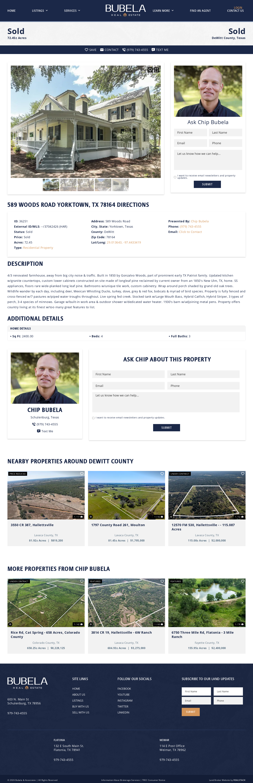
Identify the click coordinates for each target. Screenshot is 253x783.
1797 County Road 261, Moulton (118, 524)
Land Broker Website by (227, 777)
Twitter (123, 705)
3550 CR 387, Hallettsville (32, 524)
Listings (40, 10)
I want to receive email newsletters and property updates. (206, 176)
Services (72, 10)
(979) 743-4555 (190, 226)
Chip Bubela (200, 221)
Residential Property (38, 248)
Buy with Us (80, 705)
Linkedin (123, 711)
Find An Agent (200, 11)
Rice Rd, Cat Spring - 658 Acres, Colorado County (45, 633)
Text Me (45, 431)
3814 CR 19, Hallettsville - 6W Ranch (121, 631)
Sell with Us (80, 711)
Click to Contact (190, 232)
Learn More (163, 10)
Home (11, 11)
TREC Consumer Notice (153, 777)
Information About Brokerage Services (120, 777)
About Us (78, 693)
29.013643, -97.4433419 (124, 242)
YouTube (124, 693)
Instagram (125, 699)
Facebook (124, 687)
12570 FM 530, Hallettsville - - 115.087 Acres (203, 526)
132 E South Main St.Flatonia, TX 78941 (69, 745)
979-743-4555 (17, 712)
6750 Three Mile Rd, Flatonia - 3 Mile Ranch (203, 633)
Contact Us (235, 11)
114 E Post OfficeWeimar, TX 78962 (173, 745)
